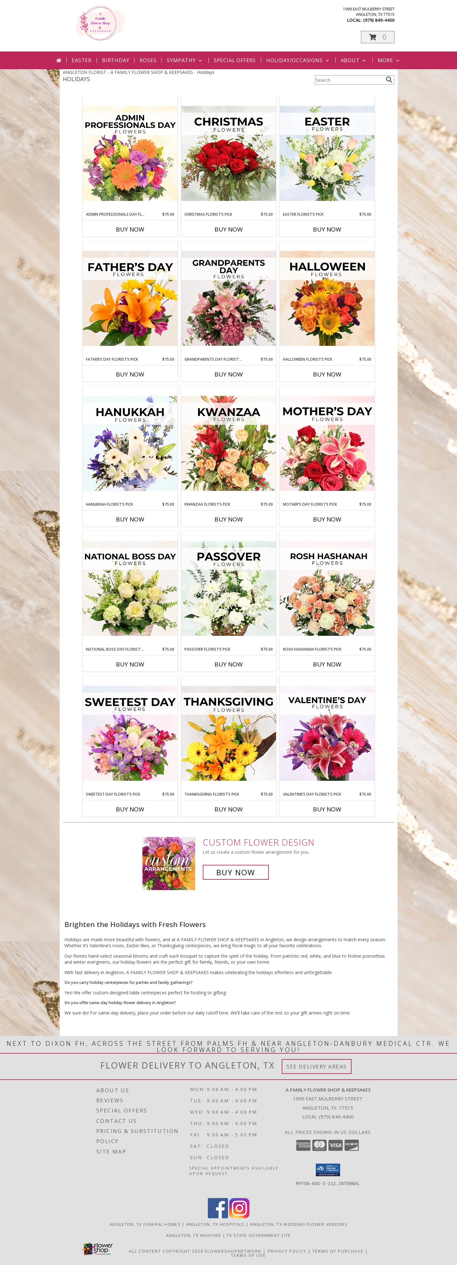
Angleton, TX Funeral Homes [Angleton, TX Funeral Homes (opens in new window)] (145, 1224)
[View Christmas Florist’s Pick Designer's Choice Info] (228, 153)
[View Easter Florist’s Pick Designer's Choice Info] (327, 153)
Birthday (115, 60)
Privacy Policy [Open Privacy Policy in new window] (287, 1251)
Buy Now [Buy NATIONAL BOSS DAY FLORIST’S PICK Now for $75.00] (130, 664)
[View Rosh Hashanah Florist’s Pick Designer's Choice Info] (327, 588)
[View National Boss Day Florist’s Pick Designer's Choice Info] (130, 588)
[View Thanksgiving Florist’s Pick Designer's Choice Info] (228, 733)
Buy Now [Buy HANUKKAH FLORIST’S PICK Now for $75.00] (130, 519)
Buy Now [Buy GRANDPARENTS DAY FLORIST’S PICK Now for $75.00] (228, 374)
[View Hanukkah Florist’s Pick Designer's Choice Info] (130, 443)
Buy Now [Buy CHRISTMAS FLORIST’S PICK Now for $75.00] (228, 229)
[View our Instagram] (239, 1217)
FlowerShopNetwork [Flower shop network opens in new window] (233, 1251)
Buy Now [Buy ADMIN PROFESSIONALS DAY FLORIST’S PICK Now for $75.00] (130, 229)
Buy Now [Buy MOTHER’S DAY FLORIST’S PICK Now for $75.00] (327, 519)
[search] (389, 79)
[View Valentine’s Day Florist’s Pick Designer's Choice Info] (327, 733)
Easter (82, 60)
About (354, 60)
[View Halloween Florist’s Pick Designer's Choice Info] (327, 298)
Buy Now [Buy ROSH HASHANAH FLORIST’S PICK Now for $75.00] (327, 664)
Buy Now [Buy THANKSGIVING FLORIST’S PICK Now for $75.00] (228, 809)
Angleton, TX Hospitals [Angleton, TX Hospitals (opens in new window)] (215, 1224)
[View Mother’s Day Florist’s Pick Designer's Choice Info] (327, 443)
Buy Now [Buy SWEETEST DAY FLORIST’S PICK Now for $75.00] (130, 809)
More (389, 60)
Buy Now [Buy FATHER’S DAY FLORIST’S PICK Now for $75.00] (130, 374)
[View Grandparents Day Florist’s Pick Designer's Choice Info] (228, 298)
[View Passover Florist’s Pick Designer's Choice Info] (228, 588)
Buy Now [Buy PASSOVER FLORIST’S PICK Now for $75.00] (228, 664)
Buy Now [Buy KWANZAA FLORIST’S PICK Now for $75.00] (228, 519)
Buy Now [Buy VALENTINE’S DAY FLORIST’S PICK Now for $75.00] (327, 809)
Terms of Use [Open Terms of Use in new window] (248, 1255)
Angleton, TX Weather (193, 1235)
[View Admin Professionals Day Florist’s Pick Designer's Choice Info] (130, 153)
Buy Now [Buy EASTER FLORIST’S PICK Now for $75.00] (327, 229)
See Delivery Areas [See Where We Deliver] (316, 1066)
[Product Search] (349, 79)
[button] (377, 37)
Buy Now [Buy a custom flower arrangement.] (235, 872)
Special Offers (235, 60)
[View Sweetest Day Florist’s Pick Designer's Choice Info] (130, 733)
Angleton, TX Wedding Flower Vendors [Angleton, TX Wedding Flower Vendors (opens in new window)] (298, 1224)
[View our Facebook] (218, 1217)
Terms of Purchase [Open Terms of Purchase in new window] (338, 1251)
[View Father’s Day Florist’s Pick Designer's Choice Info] (130, 298)
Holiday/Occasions (298, 60)
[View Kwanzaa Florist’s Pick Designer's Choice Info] (228, 443)
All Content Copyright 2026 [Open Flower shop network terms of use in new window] (166, 1251)
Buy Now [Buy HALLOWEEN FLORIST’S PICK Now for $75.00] (327, 374)
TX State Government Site (258, 1235)
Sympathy (185, 60)
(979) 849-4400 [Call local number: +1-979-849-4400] (378, 20)
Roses (148, 60)
